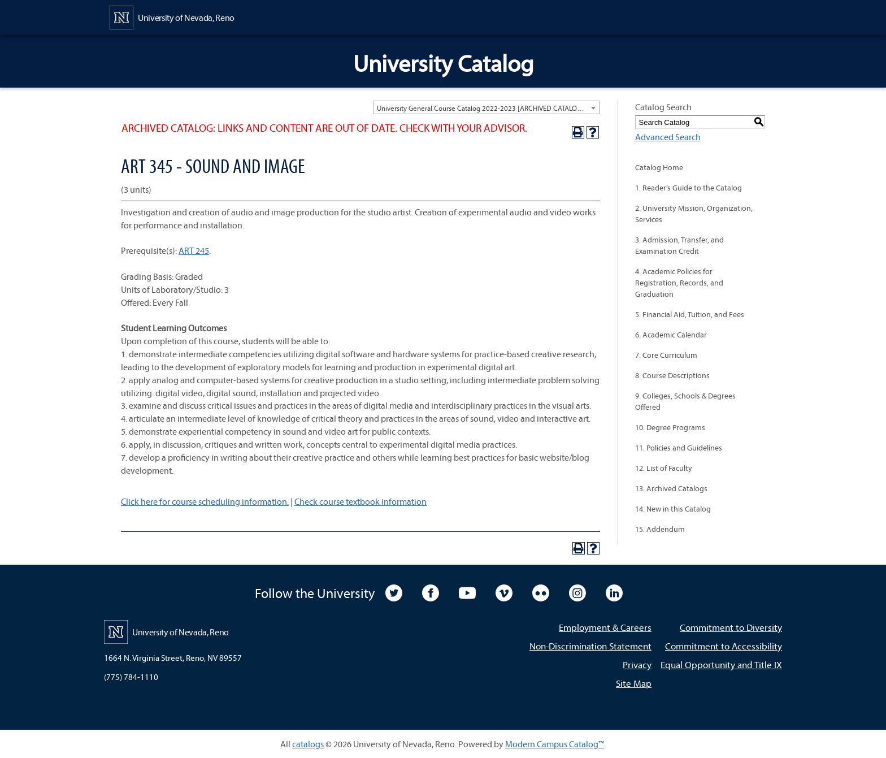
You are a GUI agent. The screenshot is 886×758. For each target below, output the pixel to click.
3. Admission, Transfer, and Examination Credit (679, 245)
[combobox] (486, 107)
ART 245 (194, 250)
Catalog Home (659, 167)
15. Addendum (660, 529)
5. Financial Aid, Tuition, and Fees (689, 314)
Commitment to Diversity (731, 627)
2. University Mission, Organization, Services (694, 213)
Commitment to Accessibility (723, 646)
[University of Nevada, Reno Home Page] (172, 16)
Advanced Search (668, 136)
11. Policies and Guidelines (678, 448)
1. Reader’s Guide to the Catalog (688, 188)
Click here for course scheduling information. (205, 501)
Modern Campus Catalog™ (554, 744)
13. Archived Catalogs (671, 488)
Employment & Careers (605, 627)
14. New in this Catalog (673, 509)
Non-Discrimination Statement (590, 646)
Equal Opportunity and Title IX (721, 664)
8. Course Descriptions (672, 375)
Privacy (637, 664)
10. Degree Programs (670, 427)
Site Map (634, 683)
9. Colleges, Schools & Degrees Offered (685, 401)
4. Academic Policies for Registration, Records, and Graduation (679, 282)
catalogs (308, 744)
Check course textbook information (360, 501)
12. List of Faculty (663, 468)
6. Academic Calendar (671, 335)
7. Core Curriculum (666, 355)
